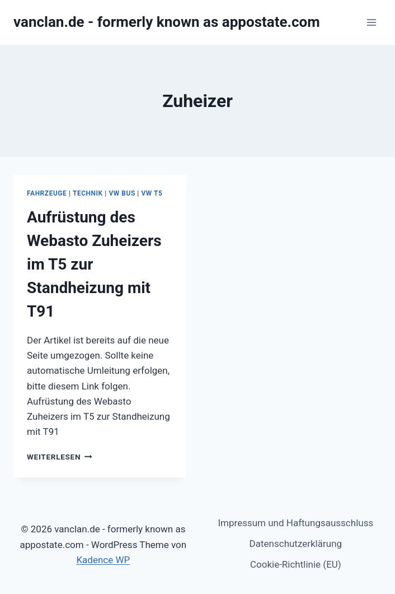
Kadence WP (103, 559)
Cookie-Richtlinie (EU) (295, 564)
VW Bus (122, 193)
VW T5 (151, 193)
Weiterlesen (59, 456)
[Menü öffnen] (371, 22)
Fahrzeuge (47, 193)
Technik (88, 193)
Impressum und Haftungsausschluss (295, 522)
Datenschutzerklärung (296, 543)
